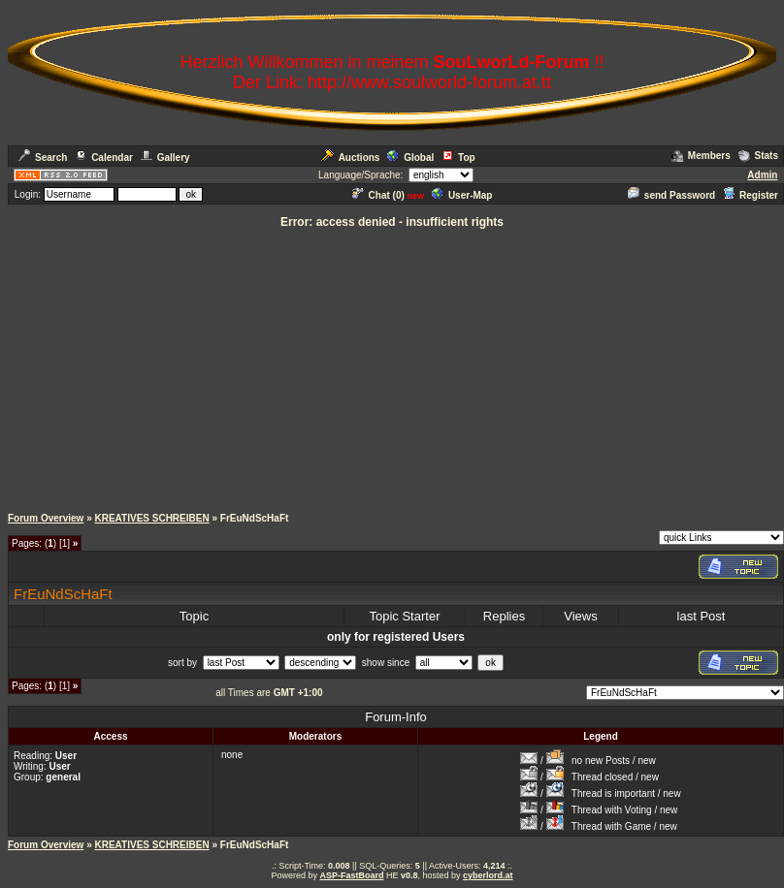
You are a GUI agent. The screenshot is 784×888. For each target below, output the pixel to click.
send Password (671, 195)
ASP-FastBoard (351, 875)
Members (701, 155)
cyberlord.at (488, 875)
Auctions (350, 157)
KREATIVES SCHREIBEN (151, 518)
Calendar (104, 157)
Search (42, 157)
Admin (762, 175)
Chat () (378, 195)
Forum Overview (45, 518)
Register (750, 195)
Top (458, 157)
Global (410, 157)
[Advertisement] (392, 366)
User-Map (462, 195)
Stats (758, 155)
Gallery (165, 157)
